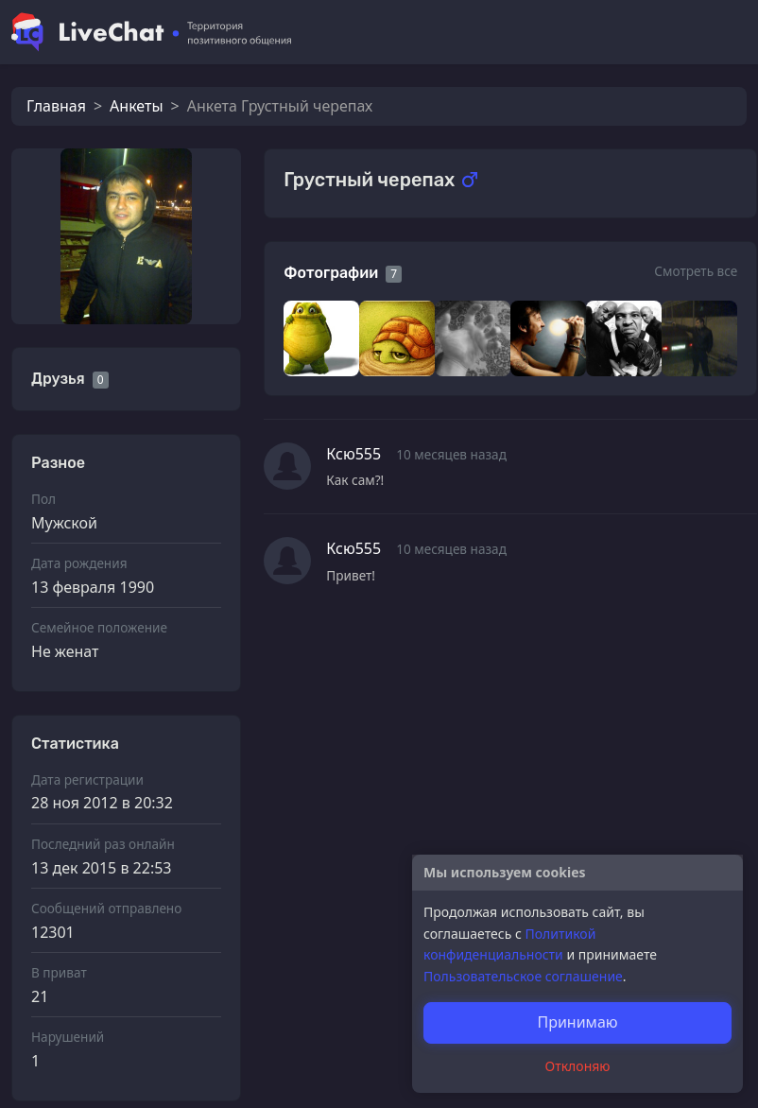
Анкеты (136, 105)
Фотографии (331, 273)
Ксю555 (353, 453)
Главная (56, 105)
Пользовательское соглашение (523, 976)
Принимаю (577, 1022)
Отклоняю (578, 1066)
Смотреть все (695, 271)
